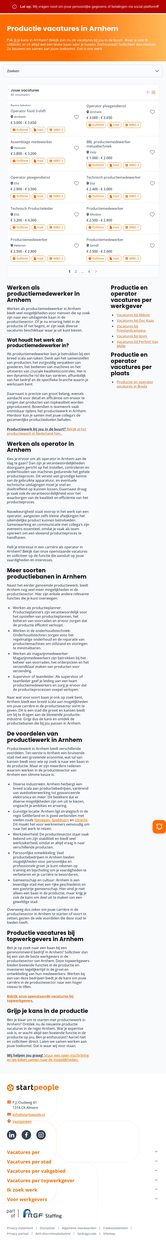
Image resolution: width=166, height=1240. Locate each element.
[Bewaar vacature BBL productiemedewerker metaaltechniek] (152, 152)
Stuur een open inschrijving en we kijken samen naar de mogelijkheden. (48, 1057)
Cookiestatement (115, 1228)
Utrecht (81, 820)
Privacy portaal (18, 1234)
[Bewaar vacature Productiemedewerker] (152, 215)
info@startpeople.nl (29, 1114)
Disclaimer (47, 1228)
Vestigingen (22, 1121)
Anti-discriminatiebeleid (52, 1234)
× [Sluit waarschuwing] (158, 6)
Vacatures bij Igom (132, 336)
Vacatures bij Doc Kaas (135, 320)
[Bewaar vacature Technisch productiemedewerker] (152, 183)
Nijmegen (42, 820)
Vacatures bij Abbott (133, 315)
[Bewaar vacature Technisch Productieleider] (76, 215)
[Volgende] (96, 271)
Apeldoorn (60, 820)
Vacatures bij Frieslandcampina (131, 328)
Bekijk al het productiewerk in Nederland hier (46, 431)
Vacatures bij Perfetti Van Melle (137, 343)
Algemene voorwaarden (79, 1228)
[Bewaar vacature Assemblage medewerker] (76, 148)
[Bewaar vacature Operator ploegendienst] (152, 112)
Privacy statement (20, 1228)
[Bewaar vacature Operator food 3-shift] (76, 117)
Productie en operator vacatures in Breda (135, 384)
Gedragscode (86, 1234)
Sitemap (109, 1234)
